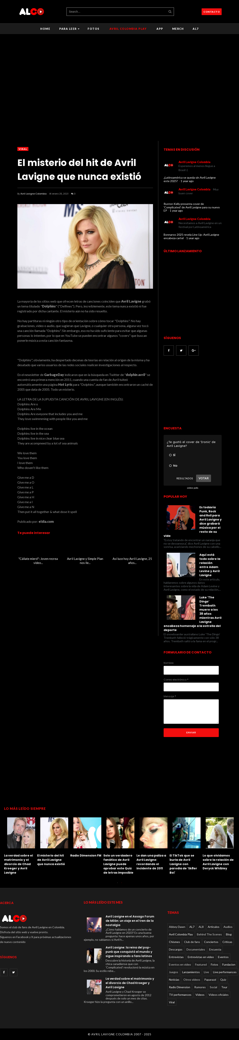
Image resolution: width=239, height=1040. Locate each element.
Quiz (223, 979)
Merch (178, 28)
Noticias (174, 979)
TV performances (180, 994)
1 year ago (187, 181)
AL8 (201, 926)
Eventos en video (180, 964)
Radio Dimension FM (85, 855)
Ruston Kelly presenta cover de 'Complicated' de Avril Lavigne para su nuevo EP (192, 207)
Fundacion (228, 964)
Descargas (175, 949)
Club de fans (192, 942)
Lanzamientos (191, 972)
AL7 (196, 28)
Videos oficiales (219, 994)
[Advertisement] (198, 391)
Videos (199, 994)
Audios (227, 926)
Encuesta (215, 949)
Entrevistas (176, 957)
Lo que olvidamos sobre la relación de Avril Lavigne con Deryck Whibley (218, 861)
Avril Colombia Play (128, 28)
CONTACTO (211, 11)
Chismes (174, 942)
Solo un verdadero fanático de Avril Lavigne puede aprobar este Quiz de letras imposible (118, 864)
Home (45, 28)
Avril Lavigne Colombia (33, 193)
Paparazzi (210, 979)
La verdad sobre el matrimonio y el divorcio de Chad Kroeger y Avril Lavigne (18, 864)
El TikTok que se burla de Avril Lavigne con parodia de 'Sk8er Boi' (183, 864)
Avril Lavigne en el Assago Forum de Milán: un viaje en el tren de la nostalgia (130, 920)
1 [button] (117, 885)
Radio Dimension (179, 987)
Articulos (213, 926)
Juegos (173, 972)
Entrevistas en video (201, 957)
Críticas (227, 942)
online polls (192, 488)
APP (159, 28)
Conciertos (211, 942)
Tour (224, 987)
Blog (229, 934)
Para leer (69, 28)
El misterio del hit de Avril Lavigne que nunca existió (51, 859)
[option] (20, 845)
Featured (201, 964)
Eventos (223, 957)
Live (206, 972)
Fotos (93, 28)
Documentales (196, 949)
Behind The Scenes (209, 934)
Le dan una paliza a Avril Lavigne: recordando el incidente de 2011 (151, 861)
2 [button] (122, 885)
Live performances (225, 972)
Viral (23, 148)
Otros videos (191, 979)
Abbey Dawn (177, 926)
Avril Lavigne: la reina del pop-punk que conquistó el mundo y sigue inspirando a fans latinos (129, 951)
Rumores (200, 987)
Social (213, 987)
